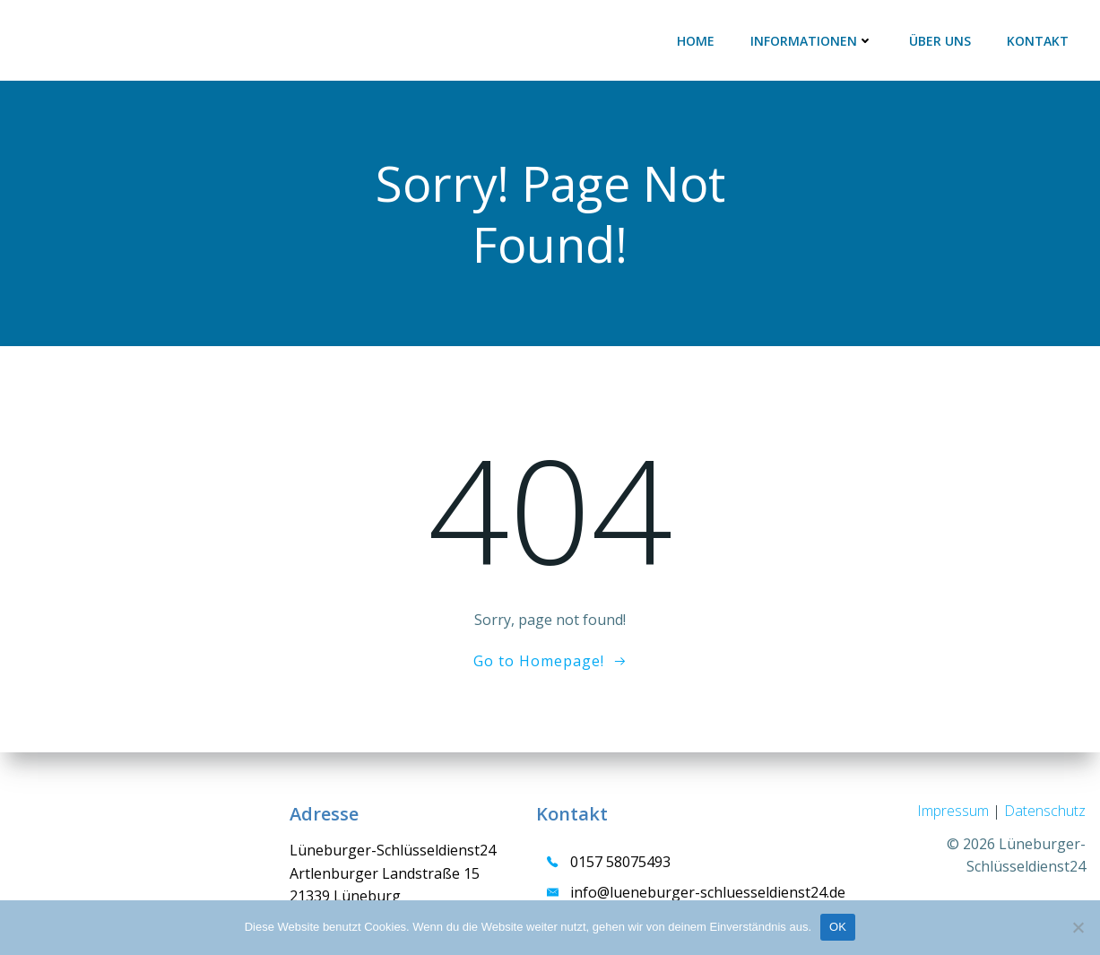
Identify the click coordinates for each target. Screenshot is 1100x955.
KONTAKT (1038, 40)
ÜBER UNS (940, 40)
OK (837, 926)
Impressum (954, 810)
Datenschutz (1045, 810)
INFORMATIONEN (811, 40)
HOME (696, 40)
